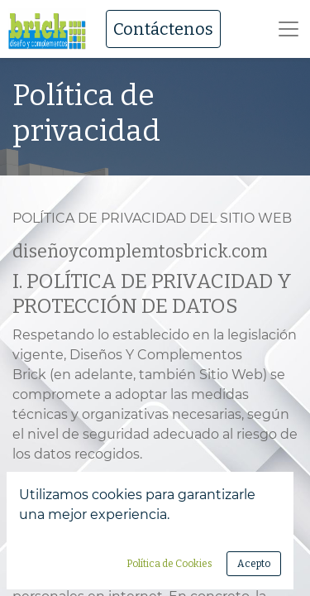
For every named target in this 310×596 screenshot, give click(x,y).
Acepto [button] (253, 564)
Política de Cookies (169, 564)
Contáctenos (163, 29)
